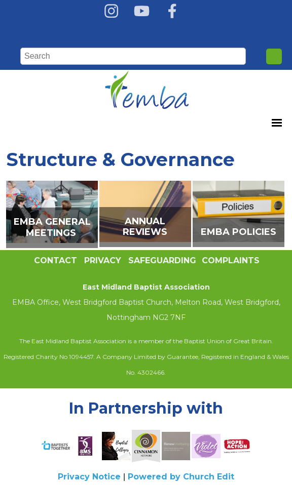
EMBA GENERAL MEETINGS (52, 227)
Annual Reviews (145, 226)
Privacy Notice (89, 476)
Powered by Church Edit (181, 476)
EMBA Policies (238, 231)
